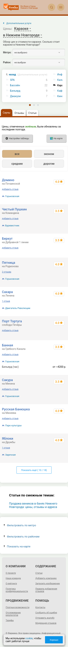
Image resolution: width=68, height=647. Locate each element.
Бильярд (15, 90)
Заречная (10, 454)
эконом (49, 154)
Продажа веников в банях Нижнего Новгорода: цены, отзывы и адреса (33, 505)
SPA (12, 80)
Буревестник (12, 225)
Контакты (40, 607)
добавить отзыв (10, 189)
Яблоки (7, 438)
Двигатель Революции (17, 308)
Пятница (8, 262)
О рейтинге (11, 583)
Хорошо (54, 640)
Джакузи (15, 96)
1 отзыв (6, 301)
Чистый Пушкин (14, 209)
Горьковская (12, 196)
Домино (8, 180)
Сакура (7, 380)
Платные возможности (17, 607)
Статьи (38, 573)
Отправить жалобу (44, 618)
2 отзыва (6, 272)
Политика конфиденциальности (17, 590)
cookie (29, 638)
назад (28, 74)
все (17, 154)
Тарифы (10, 620)
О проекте (11, 573)
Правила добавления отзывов (46, 590)
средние (17, 163)
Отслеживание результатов (13, 613)
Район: (7, 62)
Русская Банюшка (16, 409)
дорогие (48, 163)
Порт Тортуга (12, 321)
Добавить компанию (46, 578)
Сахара (7, 292)
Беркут (7, 238)
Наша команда (13, 578)
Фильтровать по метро (20, 525)
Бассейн (15, 85)
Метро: (7, 52)
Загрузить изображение (47, 583)
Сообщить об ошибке (46, 612)
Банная (7, 345)
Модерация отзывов (45, 623)
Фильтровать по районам (21, 536)
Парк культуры (13, 425)
